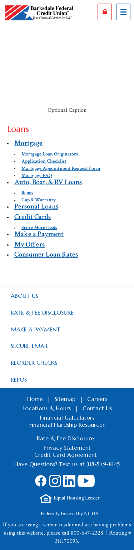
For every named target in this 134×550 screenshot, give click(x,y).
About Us (24, 295)
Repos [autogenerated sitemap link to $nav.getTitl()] (27, 193)
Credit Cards (32, 216)
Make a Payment (39, 234)
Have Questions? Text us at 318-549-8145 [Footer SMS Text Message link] (67, 464)
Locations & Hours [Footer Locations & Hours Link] (47, 408)
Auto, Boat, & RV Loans (48, 182)
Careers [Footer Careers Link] (97, 398)
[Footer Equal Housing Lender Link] (70, 498)
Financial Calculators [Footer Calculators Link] (67, 417)
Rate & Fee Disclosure (42, 312)
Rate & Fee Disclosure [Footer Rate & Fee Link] (65, 438)
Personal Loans (36, 206)
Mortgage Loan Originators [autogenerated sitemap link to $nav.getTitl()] (49, 154)
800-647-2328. (88, 533)
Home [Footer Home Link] (35, 398)
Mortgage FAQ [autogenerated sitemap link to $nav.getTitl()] (36, 175)
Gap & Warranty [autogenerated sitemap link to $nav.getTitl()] (38, 200)
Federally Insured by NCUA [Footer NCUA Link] (70, 513)
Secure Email (29, 345)
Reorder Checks (34, 362)
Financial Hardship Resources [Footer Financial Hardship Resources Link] (67, 424)
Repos (19, 379)
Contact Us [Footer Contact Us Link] (97, 408)
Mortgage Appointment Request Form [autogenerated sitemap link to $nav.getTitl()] (60, 168)
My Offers (29, 244)
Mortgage (28, 143)
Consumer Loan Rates (46, 254)
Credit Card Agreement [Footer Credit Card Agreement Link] (65, 454)
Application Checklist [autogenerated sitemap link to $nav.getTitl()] (43, 161)
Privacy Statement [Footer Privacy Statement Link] (67, 447)
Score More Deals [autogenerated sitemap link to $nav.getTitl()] (39, 227)
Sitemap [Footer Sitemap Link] (65, 398)
